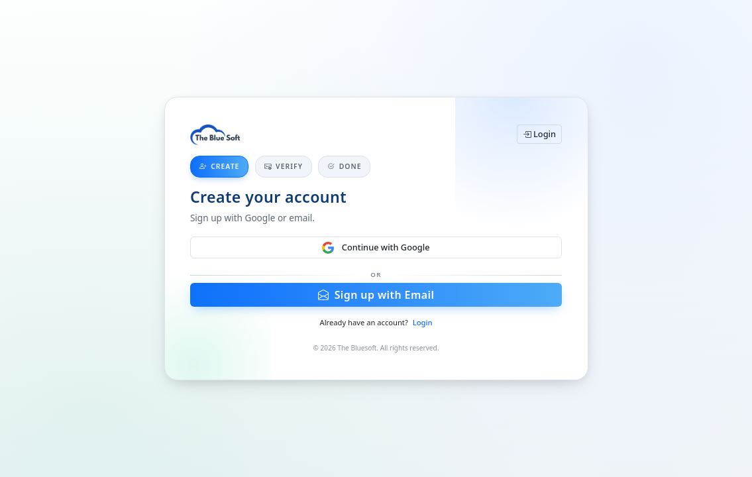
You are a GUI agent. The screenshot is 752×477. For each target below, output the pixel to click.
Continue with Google (375, 247)
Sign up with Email (376, 295)
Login (539, 134)
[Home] (215, 134)
